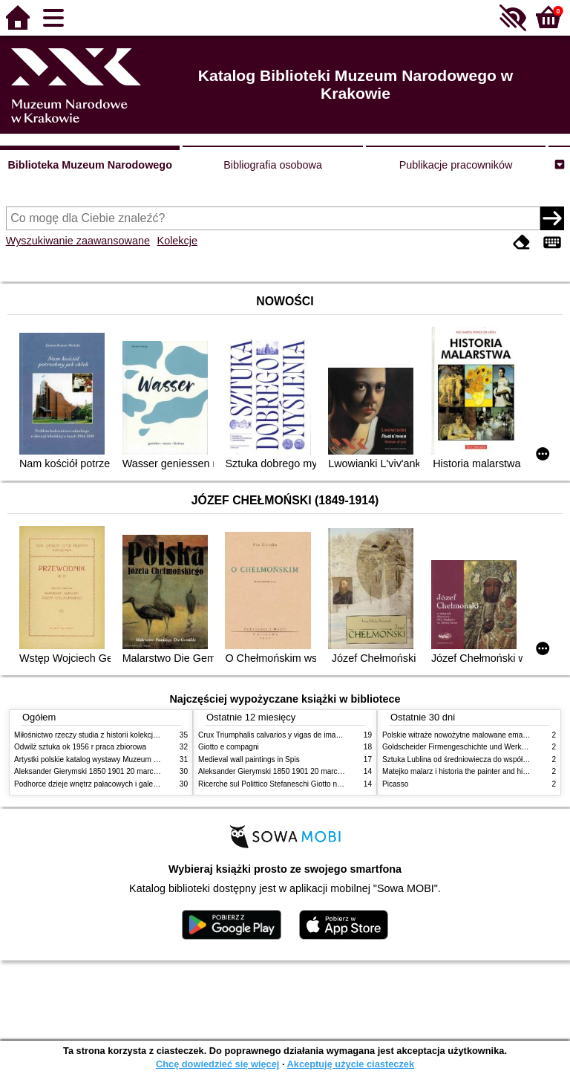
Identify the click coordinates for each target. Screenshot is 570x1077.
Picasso (395, 784)
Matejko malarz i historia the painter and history (460, 771)
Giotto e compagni (228, 747)
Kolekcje (177, 241)
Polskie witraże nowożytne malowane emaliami (460, 735)
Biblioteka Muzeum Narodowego (89, 165)
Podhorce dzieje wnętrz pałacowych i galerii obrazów (101, 784)
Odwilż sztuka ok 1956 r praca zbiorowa (80, 747)
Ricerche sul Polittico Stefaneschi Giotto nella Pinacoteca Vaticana (308, 784)
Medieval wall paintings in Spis (249, 759)
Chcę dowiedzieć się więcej (217, 1064)
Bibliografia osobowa (272, 165)
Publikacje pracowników (456, 165)
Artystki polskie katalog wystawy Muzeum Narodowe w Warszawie (123, 759)
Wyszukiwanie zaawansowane (78, 241)
